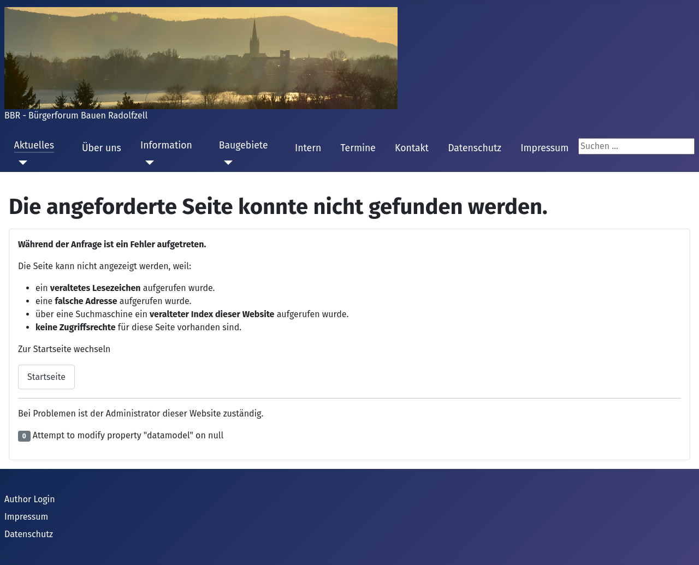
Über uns (101, 148)
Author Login (29, 499)
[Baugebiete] (226, 163)
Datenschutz (474, 148)
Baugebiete (243, 145)
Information (166, 145)
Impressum (544, 148)
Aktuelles (34, 145)
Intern (308, 148)
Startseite (46, 377)
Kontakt (412, 148)
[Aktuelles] (21, 163)
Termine (357, 148)
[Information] (147, 163)
